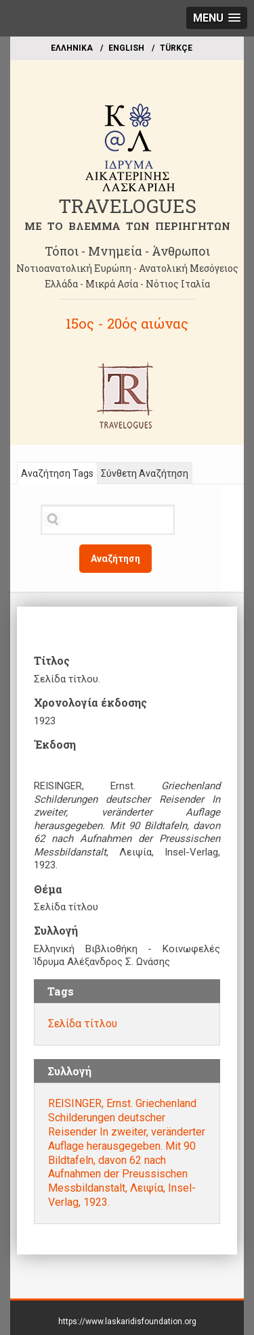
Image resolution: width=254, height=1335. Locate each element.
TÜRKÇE (176, 48)
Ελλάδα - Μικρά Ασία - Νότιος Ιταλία (127, 283)
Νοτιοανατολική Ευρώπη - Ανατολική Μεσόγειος (127, 268)
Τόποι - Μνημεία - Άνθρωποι (127, 251)
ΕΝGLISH (126, 48)
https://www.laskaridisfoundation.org (127, 1321)
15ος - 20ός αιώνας (127, 323)
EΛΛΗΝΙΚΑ (72, 48)
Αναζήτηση (115, 558)
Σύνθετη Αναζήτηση (144, 473)
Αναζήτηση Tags (57, 473)
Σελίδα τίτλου (82, 1023)
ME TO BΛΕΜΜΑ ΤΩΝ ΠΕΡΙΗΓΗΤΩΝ (127, 226)
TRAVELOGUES (127, 205)
